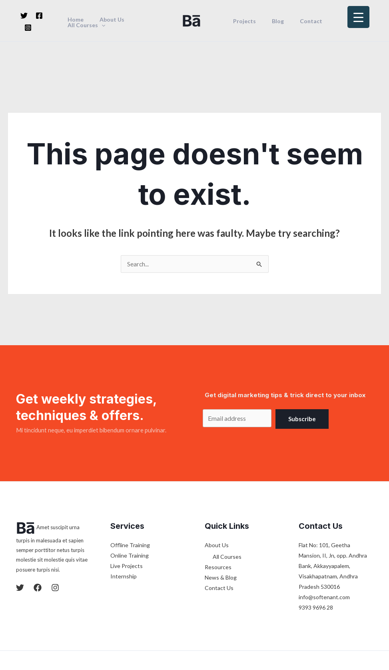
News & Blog (221, 533)
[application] (102, 25)
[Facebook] (39, 15)
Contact (299, 21)
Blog (271, 21)
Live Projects (126, 521)
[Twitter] (24, 15)
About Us (107, 19)
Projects (242, 21)
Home (76, 19)
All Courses (87, 25)
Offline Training (130, 500)
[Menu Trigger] (358, 17)
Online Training (129, 510)
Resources (218, 522)
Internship (123, 531)
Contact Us (219, 543)
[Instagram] (28, 27)
